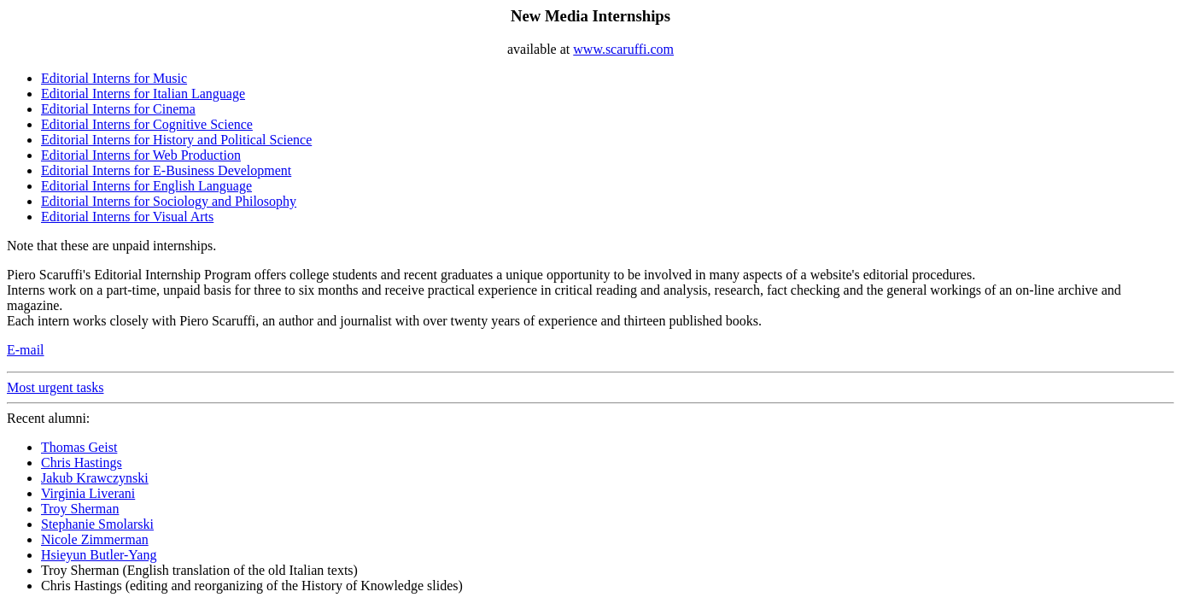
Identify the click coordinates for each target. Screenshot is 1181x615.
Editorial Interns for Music (114, 78)
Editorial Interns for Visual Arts (127, 216)
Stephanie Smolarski (97, 524)
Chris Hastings (81, 462)
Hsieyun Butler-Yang (98, 555)
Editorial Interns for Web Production (141, 155)
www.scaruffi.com (623, 49)
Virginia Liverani (88, 493)
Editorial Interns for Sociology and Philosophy (168, 201)
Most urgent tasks (55, 387)
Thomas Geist (79, 447)
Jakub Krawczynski (95, 478)
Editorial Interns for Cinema (118, 109)
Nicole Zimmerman (95, 539)
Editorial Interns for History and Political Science (176, 139)
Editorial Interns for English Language (146, 186)
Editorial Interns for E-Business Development (166, 170)
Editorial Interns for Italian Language (143, 93)
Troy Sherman (80, 508)
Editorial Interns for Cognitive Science (147, 124)
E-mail (25, 350)
